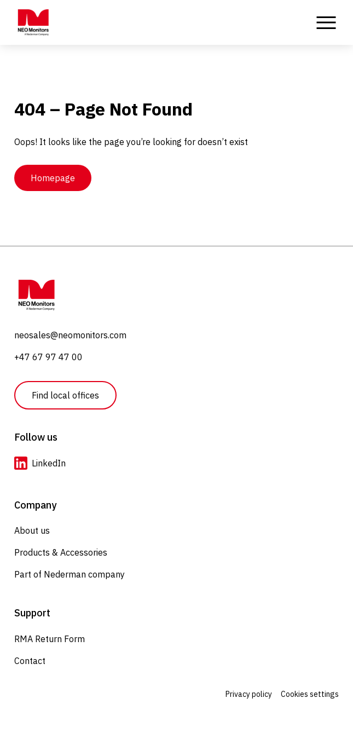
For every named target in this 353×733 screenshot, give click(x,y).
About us (32, 530)
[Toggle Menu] (326, 22)
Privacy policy (248, 694)
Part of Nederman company (69, 574)
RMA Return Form (49, 638)
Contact (29, 660)
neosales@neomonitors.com (70, 335)
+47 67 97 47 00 (48, 356)
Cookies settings (310, 694)
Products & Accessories (60, 552)
